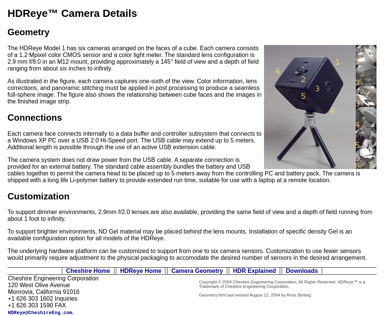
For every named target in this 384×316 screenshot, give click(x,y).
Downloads (302, 271)
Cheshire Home (88, 271)
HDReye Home (140, 271)
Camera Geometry (197, 271)
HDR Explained (254, 271)
